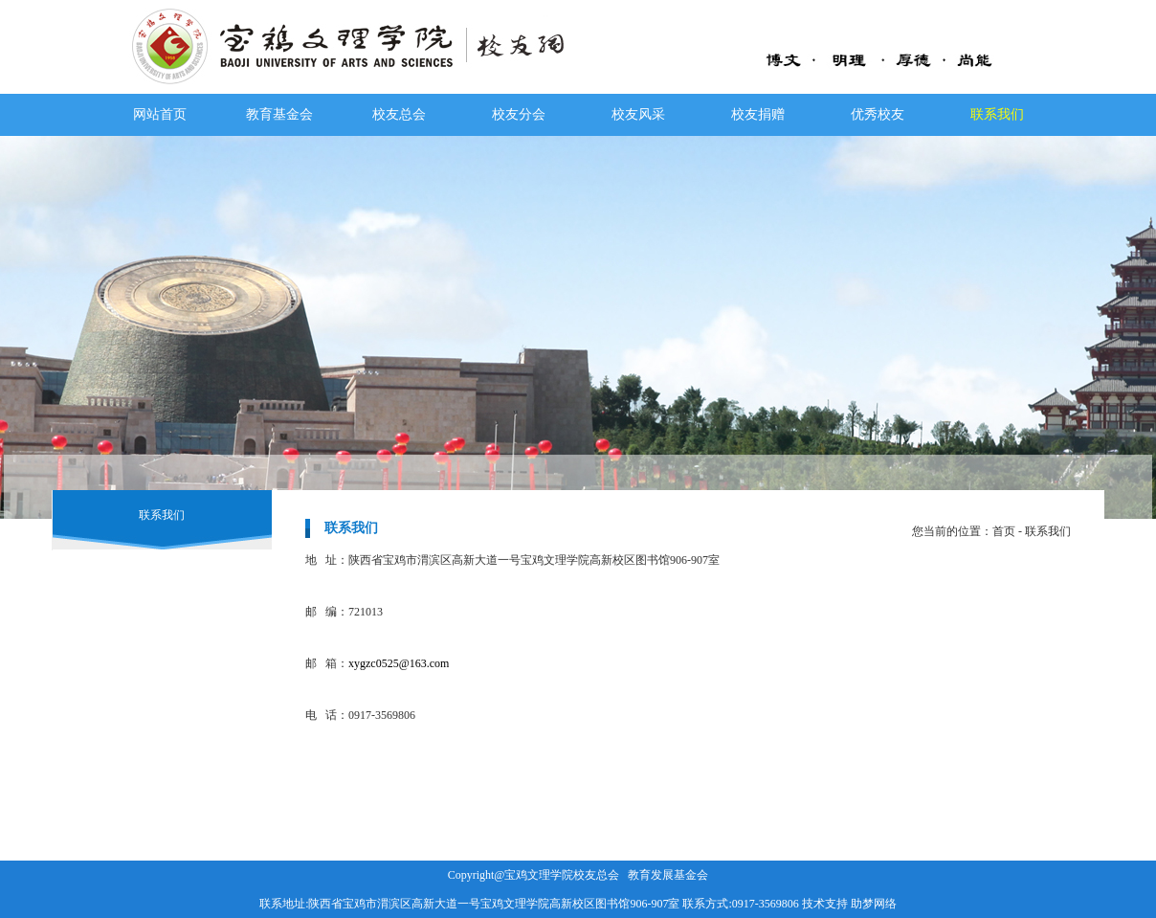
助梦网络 (874, 903)
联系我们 (997, 114)
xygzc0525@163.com (398, 663)
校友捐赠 (758, 114)
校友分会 (518, 114)
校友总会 (399, 114)
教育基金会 (279, 114)
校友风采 (638, 114)
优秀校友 (877, 114)
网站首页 (160, 114)
